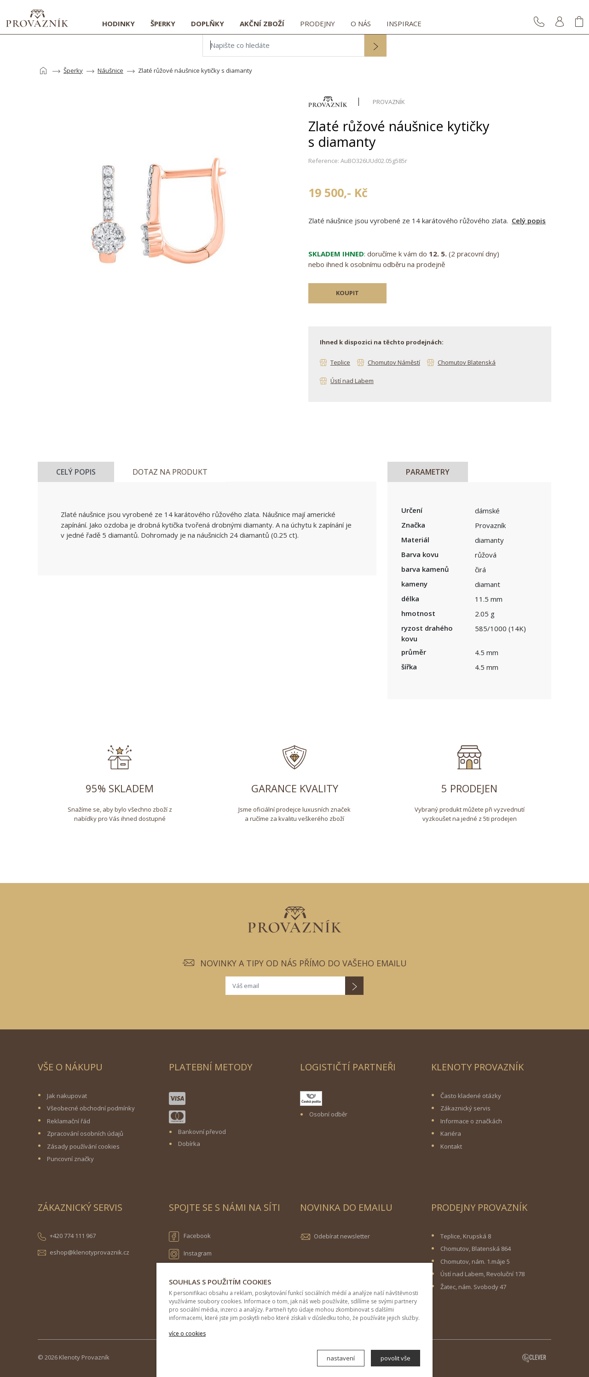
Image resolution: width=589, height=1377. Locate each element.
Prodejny (317, 23)
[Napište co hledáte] (283, 46)
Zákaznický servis (465, 1108)
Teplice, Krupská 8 (465, 1236)
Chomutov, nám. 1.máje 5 (475, 1261)
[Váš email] (285, 985)
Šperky (162, 23)
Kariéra (450, 1133)
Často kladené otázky (470, 1095)
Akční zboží (262, 23)
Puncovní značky (70, 1158)
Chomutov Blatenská (467, 362)
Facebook (190, 1237)
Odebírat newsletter (342, 1236)
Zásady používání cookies (83, 1146)
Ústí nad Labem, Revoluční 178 (482, 1274)
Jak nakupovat (67, 1095)
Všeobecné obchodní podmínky (91, 1108)
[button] (375, 46)
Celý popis (529, 220)
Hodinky (118, 23)
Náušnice (110, 70)
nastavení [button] (341, 1358)
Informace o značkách (471, 1121)
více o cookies (187, 1333)
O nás (361, 23)
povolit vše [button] (395, 1358)
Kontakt (451, 1146)
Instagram (190, 1254)
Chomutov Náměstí (394, 362)
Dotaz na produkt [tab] (170, 472)
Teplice (340, 362)
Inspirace (404, 23)
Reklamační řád (68, 1121)
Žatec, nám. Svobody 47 (473, 1286)
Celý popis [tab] (76, 472)
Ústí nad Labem (352, 381)
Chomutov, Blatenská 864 (475, 1248)
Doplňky (207, 23)
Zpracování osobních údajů (85, 1133)
